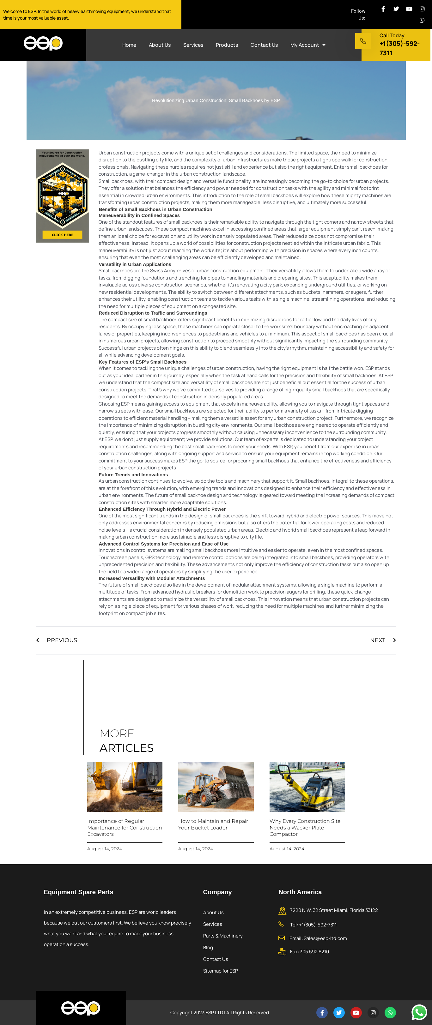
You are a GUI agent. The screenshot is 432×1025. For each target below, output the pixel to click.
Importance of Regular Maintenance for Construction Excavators (124, 827)
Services (193, 44)
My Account (308, 45)
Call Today (392, 35)
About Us (160, 44)
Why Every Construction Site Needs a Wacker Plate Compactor (305, 827)
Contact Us (264, 44)
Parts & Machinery (223, 935)
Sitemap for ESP (220, 971)
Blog (208, 947)
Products (227, 44)
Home (129, 44)
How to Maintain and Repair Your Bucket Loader (213, 824)
